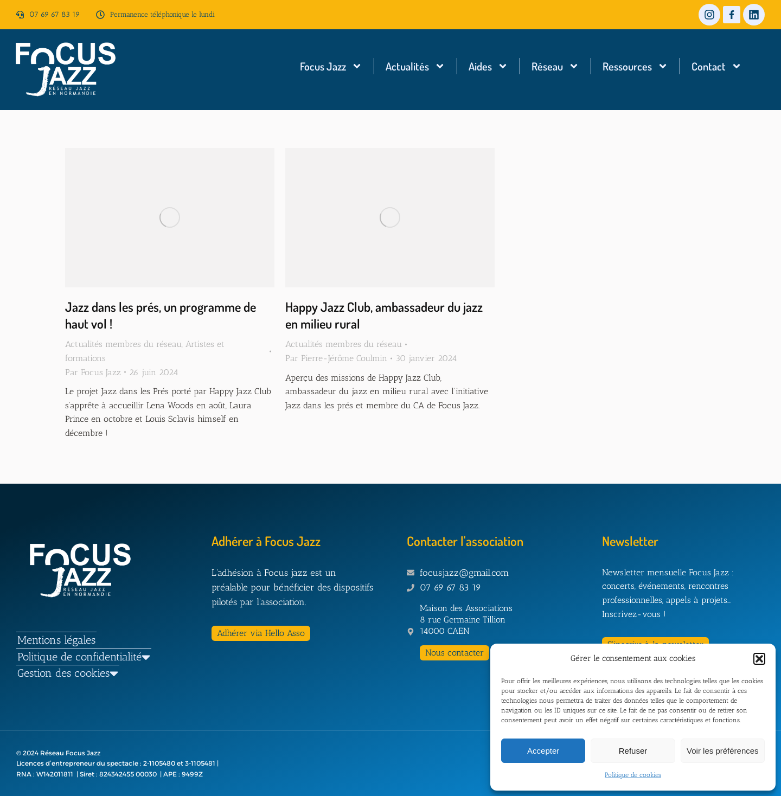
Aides (488, 66)
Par (93, 372)
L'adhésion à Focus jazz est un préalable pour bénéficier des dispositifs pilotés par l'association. (292, 587)
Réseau (555, 66)
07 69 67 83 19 (54, 14)
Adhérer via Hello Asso (261, 633)
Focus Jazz (331, 66)
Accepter (543, 750)
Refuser (633, 750)
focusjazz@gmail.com (464, 572)
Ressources (635, 66)
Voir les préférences (723, 750)
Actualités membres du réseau (123, 344)
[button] (759, 658)
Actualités (415, 66)
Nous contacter (454, 652)
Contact (717, 66)
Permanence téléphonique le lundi (162, 14)
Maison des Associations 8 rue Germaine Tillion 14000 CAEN (466, 619)
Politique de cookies (633, 775)
